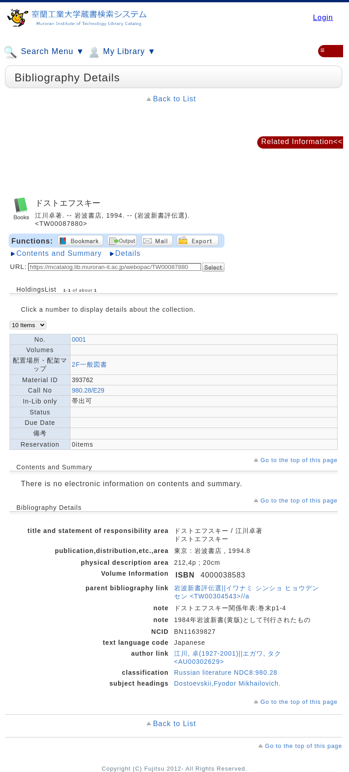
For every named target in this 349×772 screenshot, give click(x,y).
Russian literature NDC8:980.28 (226, 672)
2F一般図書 (89, 364)
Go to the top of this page (299, 460)
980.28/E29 (88, 390)
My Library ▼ (121, 52)
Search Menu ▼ (44, 52)
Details (128, 253)
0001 (79, 339)
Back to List (174, 99)
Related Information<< (302, 141)
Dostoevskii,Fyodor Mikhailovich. (227, 683)
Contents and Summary (59, 253)
